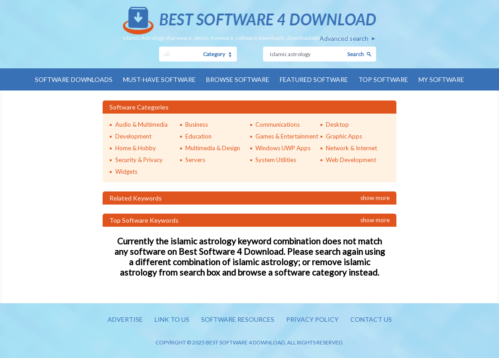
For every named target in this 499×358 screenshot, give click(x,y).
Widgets (126, 171)
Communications (277, 124)
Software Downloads (74, 79)
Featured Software (314, 79)
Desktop (337, 124)
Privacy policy (312, 319)
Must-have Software (159, 79)
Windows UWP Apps (283, 148)
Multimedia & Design (212, 148)
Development (133, 136)
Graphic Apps (344, 136)
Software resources (237, 319)
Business (196, 124)
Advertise (125, 319)
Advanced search (344, 38)
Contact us (371, 319)
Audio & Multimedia (141, 124)
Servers (195, 159)
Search (355, 54)
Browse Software (237, 79)
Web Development (351, 159)
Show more (375, 197)
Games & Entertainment (286, 136)
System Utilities (275, 159)
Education (198, 136)
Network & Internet (351, 148)
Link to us (172, 319)
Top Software (383, 79)
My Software (441, 79)
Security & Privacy (139, 159)
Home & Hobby (135, 148)
